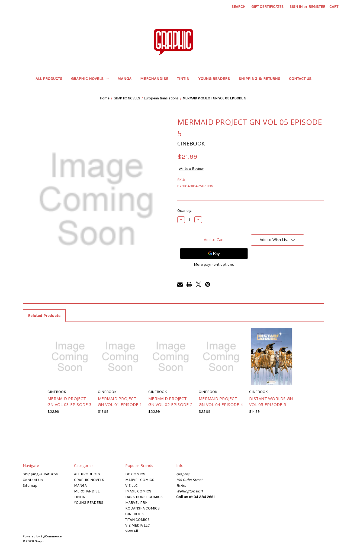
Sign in (296, 6)
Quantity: (184, 210)
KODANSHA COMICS (142, 508)
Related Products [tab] (44, 315)
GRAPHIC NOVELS (90, 78)
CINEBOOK (134, 514)
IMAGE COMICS (138, 491)
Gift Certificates (267, 6)
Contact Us (300, 78)
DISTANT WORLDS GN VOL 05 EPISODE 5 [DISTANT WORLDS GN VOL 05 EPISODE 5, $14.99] (271, 401)
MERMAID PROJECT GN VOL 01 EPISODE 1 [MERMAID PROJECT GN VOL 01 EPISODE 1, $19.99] (120, 401)
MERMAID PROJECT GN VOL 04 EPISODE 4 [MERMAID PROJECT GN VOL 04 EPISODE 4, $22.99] (221, 401)
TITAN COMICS (137, 519)
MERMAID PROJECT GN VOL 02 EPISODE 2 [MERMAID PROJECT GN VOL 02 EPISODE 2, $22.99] (170, 401)
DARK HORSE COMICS (144, 497)
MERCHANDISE (154, 78)
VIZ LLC (131, 485)
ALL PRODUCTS (49, 78)
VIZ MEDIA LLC (137, 525)
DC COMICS (135, 474)
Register (317, 6)
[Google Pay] (214, 253)
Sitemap (30, 485)
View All (131, 531)
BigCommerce (51, 536)
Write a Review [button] (191, 168)
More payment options (214, 264)
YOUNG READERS (214, 78)
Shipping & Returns (259, 78)
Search (238, 6)
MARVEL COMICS (139, 480)
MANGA (124, 78)
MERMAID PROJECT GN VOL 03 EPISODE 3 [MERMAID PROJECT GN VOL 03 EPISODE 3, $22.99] (69, 401)
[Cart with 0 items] (333, 6)
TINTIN (183, 78)
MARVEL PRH (136, 502)
